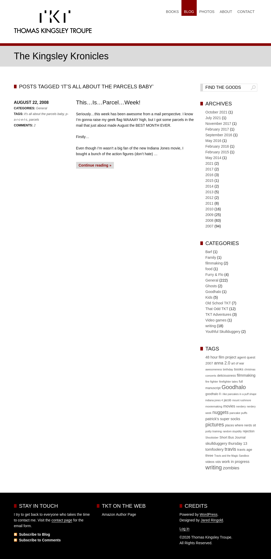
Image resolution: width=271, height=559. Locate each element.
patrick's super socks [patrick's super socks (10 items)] (223, 419)
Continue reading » (95, 165)
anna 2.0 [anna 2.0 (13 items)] (222, 363)
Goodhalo (213, 292)
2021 (210, 163)
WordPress (208, 514)
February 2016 (217, 146)
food (209, 269)
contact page (62, 520)
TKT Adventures (218, 314)
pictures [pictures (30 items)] (215, 424)
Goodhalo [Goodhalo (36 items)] (234, 387)
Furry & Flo (214, 275)
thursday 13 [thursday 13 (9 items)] (237, 443)
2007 (210, 226)
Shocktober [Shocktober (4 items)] (212, 437)
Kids (209, 297)
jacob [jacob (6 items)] (227, 400)
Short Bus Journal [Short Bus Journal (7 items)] (232, 437)
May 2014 (213, 158)
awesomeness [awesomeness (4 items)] (214, 369)
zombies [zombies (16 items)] (231, 467)
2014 (210, 186)
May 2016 (213, 141)
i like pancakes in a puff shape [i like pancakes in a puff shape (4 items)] (239, 394)
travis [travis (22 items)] (230, 449)
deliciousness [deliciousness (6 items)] (226, 375)
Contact (246, 12)
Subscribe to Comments (40, 540)
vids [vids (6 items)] (218, 462)
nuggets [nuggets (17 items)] (221, 412)
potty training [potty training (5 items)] (214, 431)
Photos (207, 12)
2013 (210, 192)
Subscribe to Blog (34, 534)
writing (211, 326)
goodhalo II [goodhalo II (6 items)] (213, 394)
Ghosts (211, 286)
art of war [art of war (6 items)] (237, 363)
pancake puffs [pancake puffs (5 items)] (238, 412)
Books (172, 12)
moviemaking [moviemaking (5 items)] (214, 406)
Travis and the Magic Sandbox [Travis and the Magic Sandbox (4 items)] (231, 455)
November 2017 (218, 123)
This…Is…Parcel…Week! (108, 102)
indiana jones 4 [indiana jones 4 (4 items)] (214, 400)
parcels (34, 119)
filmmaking (214, 263)
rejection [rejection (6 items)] (248, 431)
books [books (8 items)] (239, 369)
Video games (216, 320)
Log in (184, 529)
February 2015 (217, 152)
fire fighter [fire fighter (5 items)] (212, 381)
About (226, 12)
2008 (210, 220)
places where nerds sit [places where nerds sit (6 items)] (240, 425)
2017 (210, 169)
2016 (210, 175)
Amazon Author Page (119, 514)
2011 (210, 203)
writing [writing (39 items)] (214, 467)
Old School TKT (218, 303)
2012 (210, 198)
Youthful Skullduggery (223, 331)
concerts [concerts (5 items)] (211, 375)
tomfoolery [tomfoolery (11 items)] (215, 449)
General (41, 108)
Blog (189, 12)
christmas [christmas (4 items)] (249, 369)
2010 (210, 209)
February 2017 (217, 129)
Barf (209, 252)
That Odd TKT (217, 309)
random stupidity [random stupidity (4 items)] (232, 431)
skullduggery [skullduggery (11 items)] (216, 443)
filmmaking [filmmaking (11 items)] (246, 375)
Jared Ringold (212, 520)
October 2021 (217, 112)
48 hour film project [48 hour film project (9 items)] (221, 357)
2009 (210, 215)
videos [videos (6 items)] (210, 462)
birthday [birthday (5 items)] (228, 369)
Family (211, 257)
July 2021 (213, 118)
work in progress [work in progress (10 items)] (236, 462)
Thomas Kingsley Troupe (53, 23)
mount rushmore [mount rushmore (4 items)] (241, 400)
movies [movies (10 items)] (229, 406)
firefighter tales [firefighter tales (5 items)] (228, 381)
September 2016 (219, 135)
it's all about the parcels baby (44, 114)
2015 (210, 180)
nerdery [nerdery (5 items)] (241, 406)
